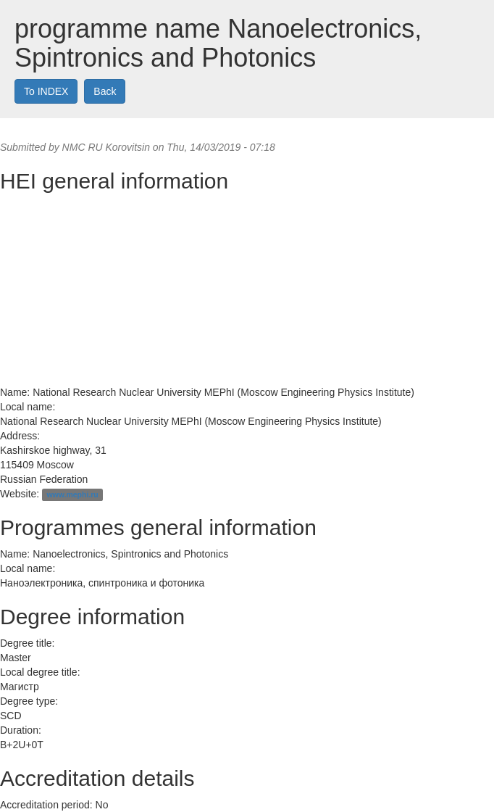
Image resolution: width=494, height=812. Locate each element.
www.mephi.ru (72, 494)
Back (104, 91)
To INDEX (46, 91)
